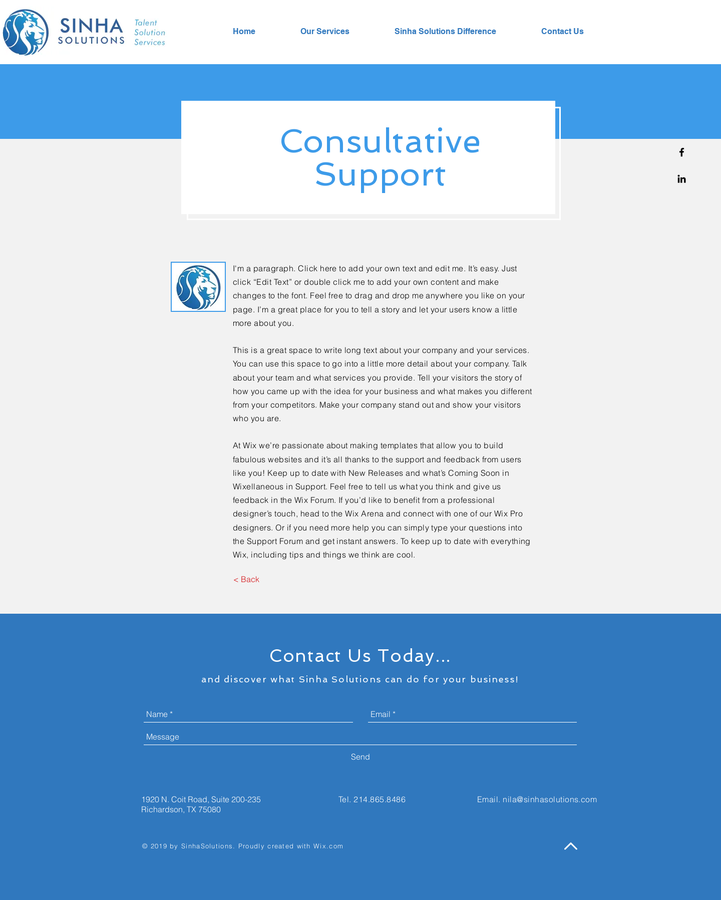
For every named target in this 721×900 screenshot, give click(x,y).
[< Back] (246, 579)
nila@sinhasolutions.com (550, 799)
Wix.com (328, 846)
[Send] (360, 756)
